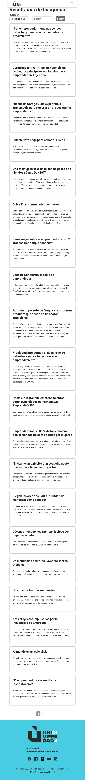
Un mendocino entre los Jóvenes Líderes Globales (40, 562)
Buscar (60, 18)
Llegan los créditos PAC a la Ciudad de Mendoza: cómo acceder (38, 497)
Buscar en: (14, 14)
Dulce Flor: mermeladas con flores (36, 204)
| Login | (51, 772)
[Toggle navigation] (72, 3)
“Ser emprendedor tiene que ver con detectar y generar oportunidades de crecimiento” (38, 32)
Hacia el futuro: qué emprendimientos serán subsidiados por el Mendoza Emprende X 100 (38, 401)
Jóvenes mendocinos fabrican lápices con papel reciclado (41, 533)
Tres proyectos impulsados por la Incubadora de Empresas (35, 620)
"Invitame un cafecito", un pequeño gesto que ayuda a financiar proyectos (41, 465)
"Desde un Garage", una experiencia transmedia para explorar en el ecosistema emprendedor (42, 107)
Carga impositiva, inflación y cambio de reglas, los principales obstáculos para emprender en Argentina (39, 71)
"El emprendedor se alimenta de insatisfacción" (34, 682)
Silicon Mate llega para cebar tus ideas (39, 140)
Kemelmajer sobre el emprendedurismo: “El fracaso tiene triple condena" (42, 241)
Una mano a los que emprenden (34, 590)
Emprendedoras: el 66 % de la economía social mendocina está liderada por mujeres (42, 433)
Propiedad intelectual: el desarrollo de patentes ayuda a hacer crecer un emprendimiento (39, 356)
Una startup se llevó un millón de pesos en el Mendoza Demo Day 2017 (42, 170)
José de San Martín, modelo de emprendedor (33, 276)
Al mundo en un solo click (30, 651)
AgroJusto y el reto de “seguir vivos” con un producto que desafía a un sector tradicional (42, 314)
